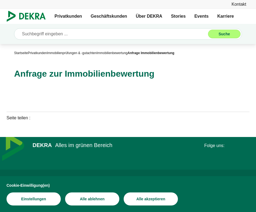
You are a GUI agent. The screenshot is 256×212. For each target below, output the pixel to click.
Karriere (225, 16)
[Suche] (224, 34)
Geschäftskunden (109, 16)
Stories (178, 16)
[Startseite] (21, 53)
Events (201, 16)
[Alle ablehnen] (92, 199)
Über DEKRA (149, 16)
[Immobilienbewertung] (112, 53)
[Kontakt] (238, 4)
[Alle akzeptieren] (151, 199)
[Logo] (28, 16)
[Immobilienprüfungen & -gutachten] (72, 53)
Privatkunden (68, 16)
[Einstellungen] (34, 199)
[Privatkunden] (37, 53)
